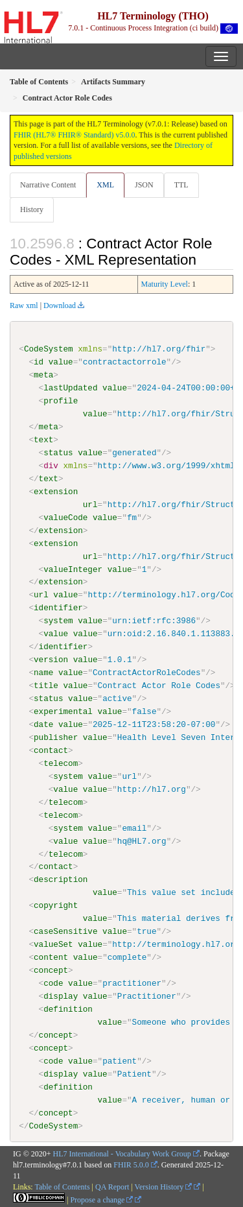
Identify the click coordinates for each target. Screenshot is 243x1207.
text (43, 440)
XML (105, 184)
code (53, 982)
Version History (163, 1186)
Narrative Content (48, 184)
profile (60, 401)
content (51, 956)
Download (59, 305)
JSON (144, 184)
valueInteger (72, 569)
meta (43, 375)
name (43, 672)
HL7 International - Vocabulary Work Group (122, 1153)
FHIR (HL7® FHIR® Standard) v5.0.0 (74, 134)
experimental (63, 711)
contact (51, 750)
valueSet (53, 944)
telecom (60, 763)
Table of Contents (61, 1186)
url (90, 504)
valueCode (65, 517)
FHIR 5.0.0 (130, 1164)
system (58, 621)
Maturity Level (164, 284)
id (38, 362)
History (31, 209)
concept (51, 969)
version (51, 659)
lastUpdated (70, 388)
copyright (56, 905)
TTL (181, 184)
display (60, 995)
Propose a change (101, 1199)
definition (68, 1008)
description (60, 879)
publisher (56, 737)
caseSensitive (65, 931)
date (43, 724)
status (58, 453)
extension (56, 491)
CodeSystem (48, 349)
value (61, 362)
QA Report (112, 1186)
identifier (58, 608)
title (46, 685)
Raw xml (24, 305)
